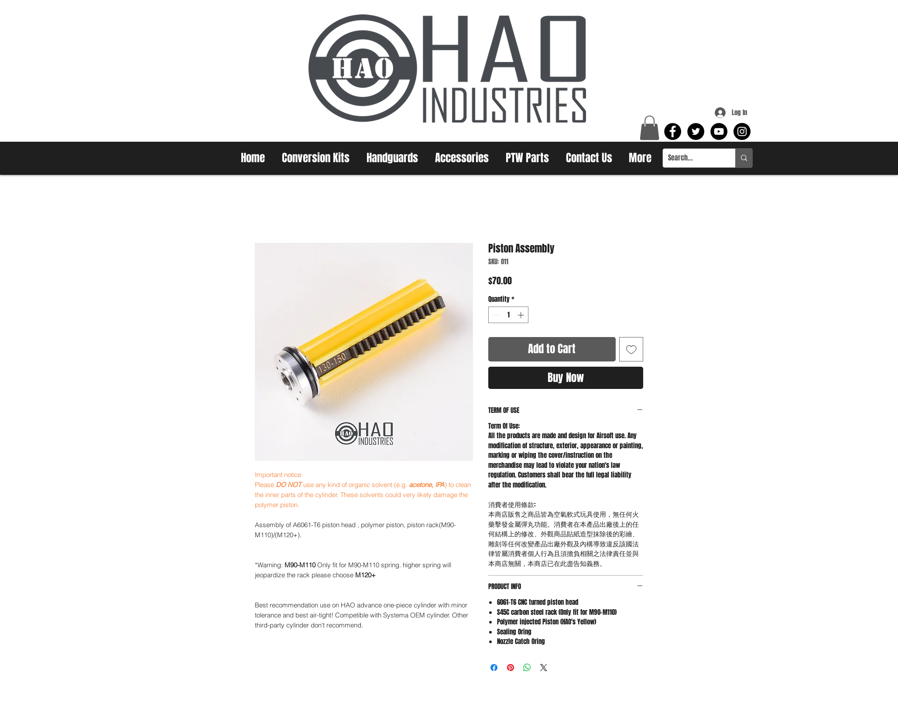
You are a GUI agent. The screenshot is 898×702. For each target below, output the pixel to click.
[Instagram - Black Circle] (742, 131)
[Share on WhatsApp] (527, 667)
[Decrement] (495, 315)
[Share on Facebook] (494, 667)
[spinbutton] (508, 315)
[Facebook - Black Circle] (672, 131)
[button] (649, 128)
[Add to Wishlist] (631, 349)
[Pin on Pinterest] (510, 667)
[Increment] (522, 315)
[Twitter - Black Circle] (695, 131)
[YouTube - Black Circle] (718, 131)
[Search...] (692, 158)
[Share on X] (543, 667)
